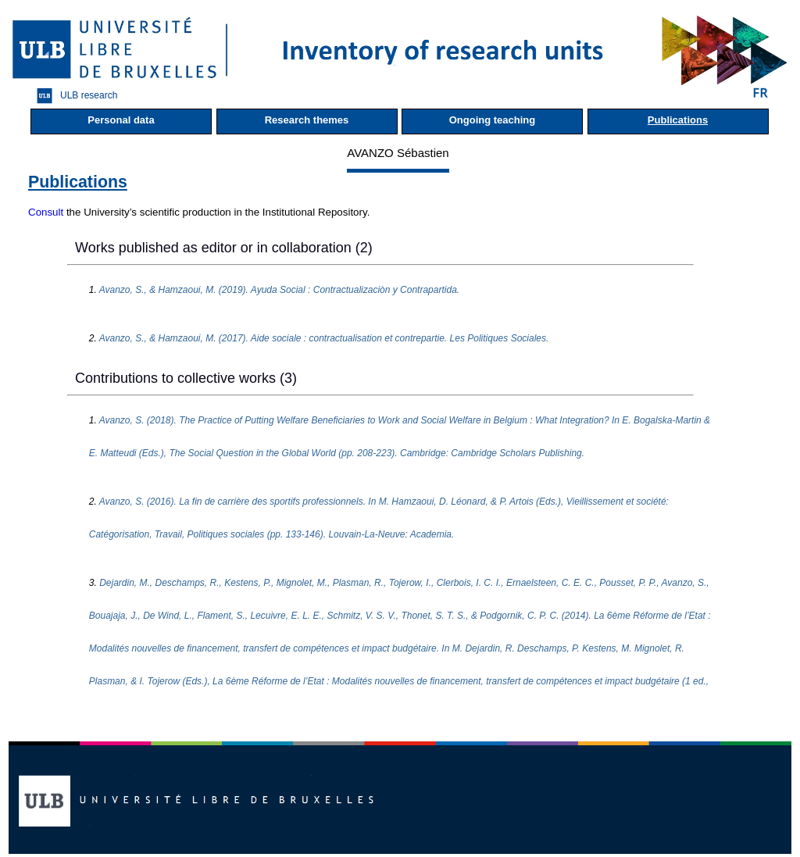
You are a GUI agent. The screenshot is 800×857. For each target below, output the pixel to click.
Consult (45, 212)
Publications (678, 120)
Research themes (307, 120)
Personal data (121, 120)
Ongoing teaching (492, 120)
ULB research (73, 95)
